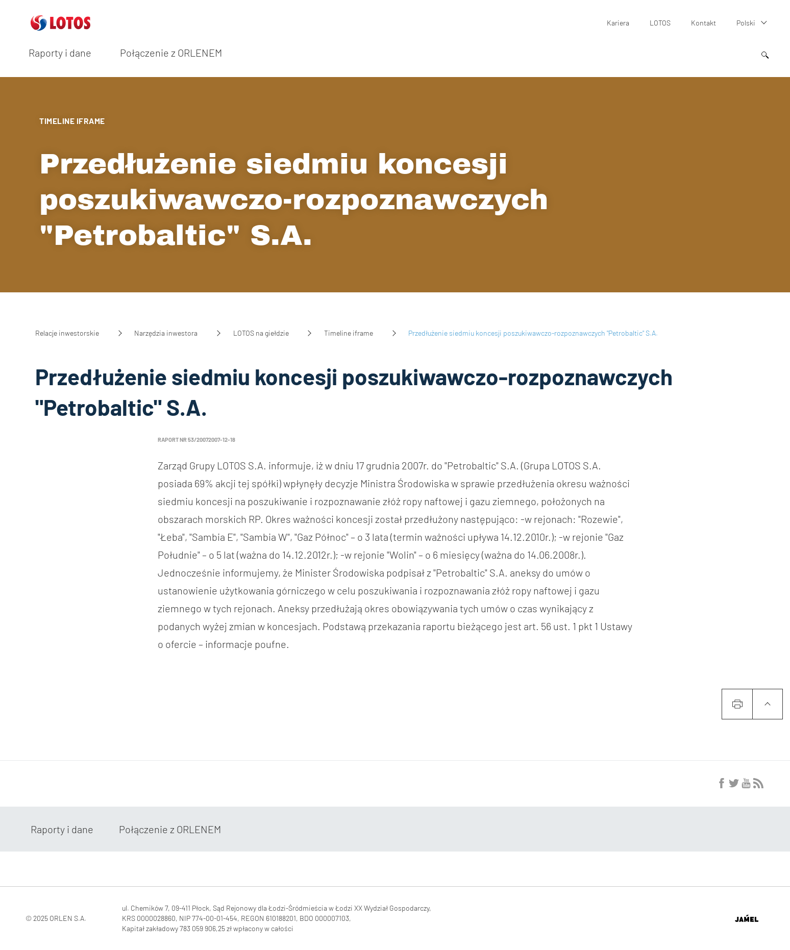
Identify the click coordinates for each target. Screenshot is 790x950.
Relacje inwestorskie (67, 333)
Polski (745, 22)
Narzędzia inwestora (166, 333)
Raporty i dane (60, 52)
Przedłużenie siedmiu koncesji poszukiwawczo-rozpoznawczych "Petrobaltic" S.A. (293, 199)
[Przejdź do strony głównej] (60, 26)
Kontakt (703, 22)
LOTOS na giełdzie (261, 333)
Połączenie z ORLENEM (171, 52)
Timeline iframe (348, 333)
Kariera (618, 22)
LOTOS (660, 22)
